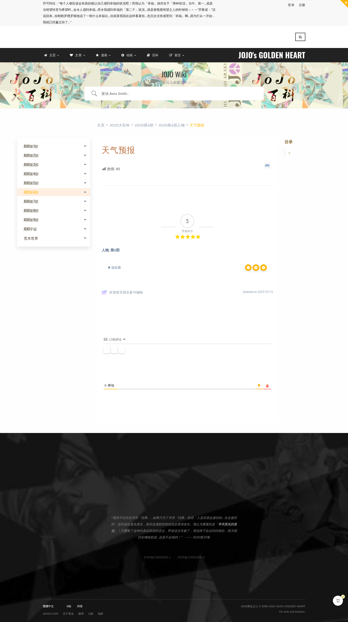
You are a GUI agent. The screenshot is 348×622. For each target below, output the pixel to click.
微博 (81, 612)
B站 (69, 605)
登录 (291, 5)
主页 (101, 124)
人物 (105, 249)
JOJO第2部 (31, 154)
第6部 (115, 249)
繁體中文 (48, 605)
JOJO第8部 (31, 209)
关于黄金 (68, 612)
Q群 (90, 612)
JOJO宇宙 (30, 228)
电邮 (100, 612)
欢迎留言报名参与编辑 (122, 291)
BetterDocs (194, 311)
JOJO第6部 (31, 191)
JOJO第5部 (31, 182)
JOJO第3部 (31, 163)
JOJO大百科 (119, 124)
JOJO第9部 (31, 219)
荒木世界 (31, 237)
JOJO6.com (51, 612)
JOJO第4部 (31, 173)
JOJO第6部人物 (171, 124)
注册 (302, 5)
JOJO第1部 (31, 145)
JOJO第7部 (31, 200)
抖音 (80, 605)
